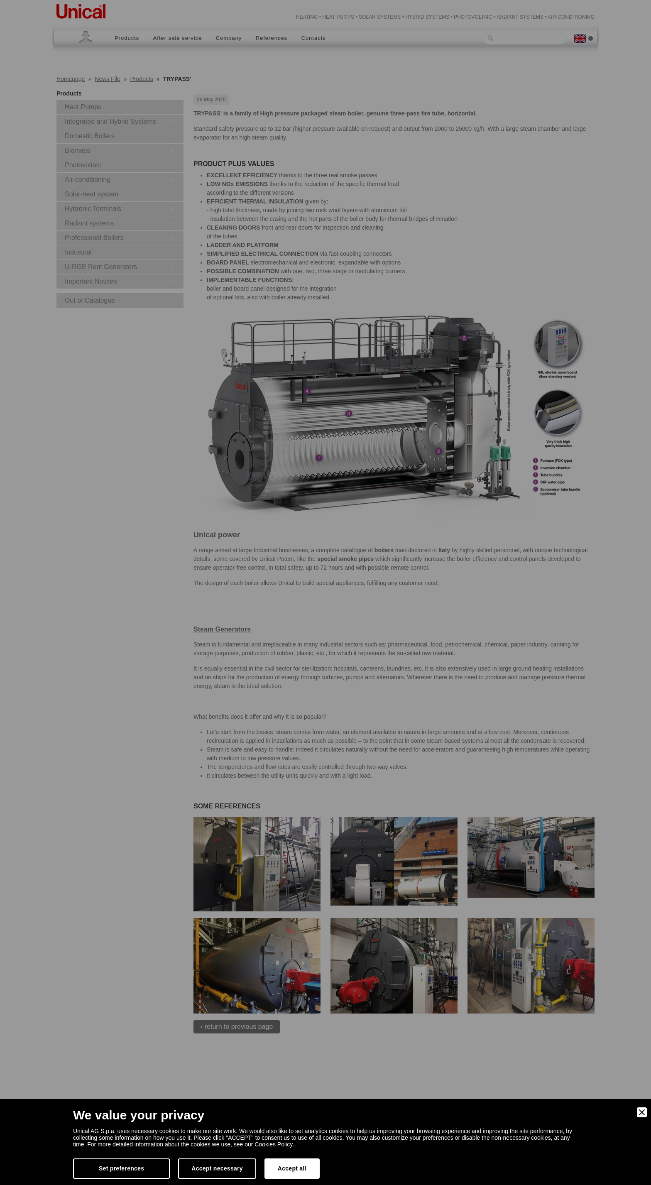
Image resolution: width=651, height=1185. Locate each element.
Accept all (292, 1168)
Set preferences (121, 1168)
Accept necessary (217, 1168)
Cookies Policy (273, 1144)
